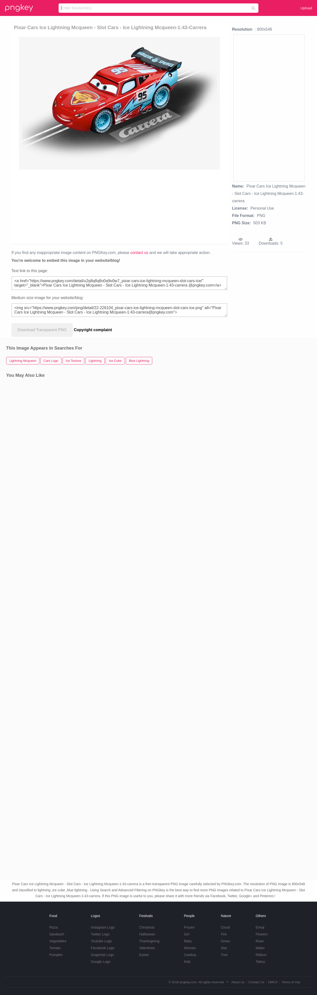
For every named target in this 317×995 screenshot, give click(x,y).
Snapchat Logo (102, 955)
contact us (139, 253)
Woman (190, 948)
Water (260, 948)
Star (224, 948)
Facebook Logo (102, 948)
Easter (144, 955)
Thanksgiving (149, 941)
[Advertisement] (122, 206)
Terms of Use (291, 982)
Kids (187, 962)
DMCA (273, 982)
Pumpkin (56, 955)
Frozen (189, 927)
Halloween (147, 934)
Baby (188, 941)
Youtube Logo (101, 941)
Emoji (260, 927)
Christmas (147, 927)
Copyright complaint (93, 330)
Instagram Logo (102, 927)
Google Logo (100, 962)
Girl (186, 934)
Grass (225, 941)
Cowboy (190, 955)
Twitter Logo (100, 934)
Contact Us (256, 982)
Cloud (225, 927)
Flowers (262, 934)
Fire (224, 934)
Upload (306, 8)
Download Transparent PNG (42, 330)
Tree (224, 955)
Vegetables (57, 941)
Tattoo (260, 962)
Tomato (55, 948)
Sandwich (56, 934)
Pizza (53, 927)
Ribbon (261, 955)
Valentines (147, 948)
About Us (237, 982)
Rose (260, 941)
